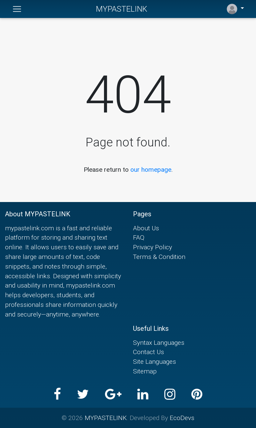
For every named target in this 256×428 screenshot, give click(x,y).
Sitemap (145, 371)
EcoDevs (182, 418)
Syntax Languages (158, 342)
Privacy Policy (152, 247)
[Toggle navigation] (17, 9)
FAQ (138, 237)
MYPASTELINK (121, 9)
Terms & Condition (159, 257)
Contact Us (148, 352)
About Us (146, 228)
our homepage (150, 169)
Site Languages (154, 361)
